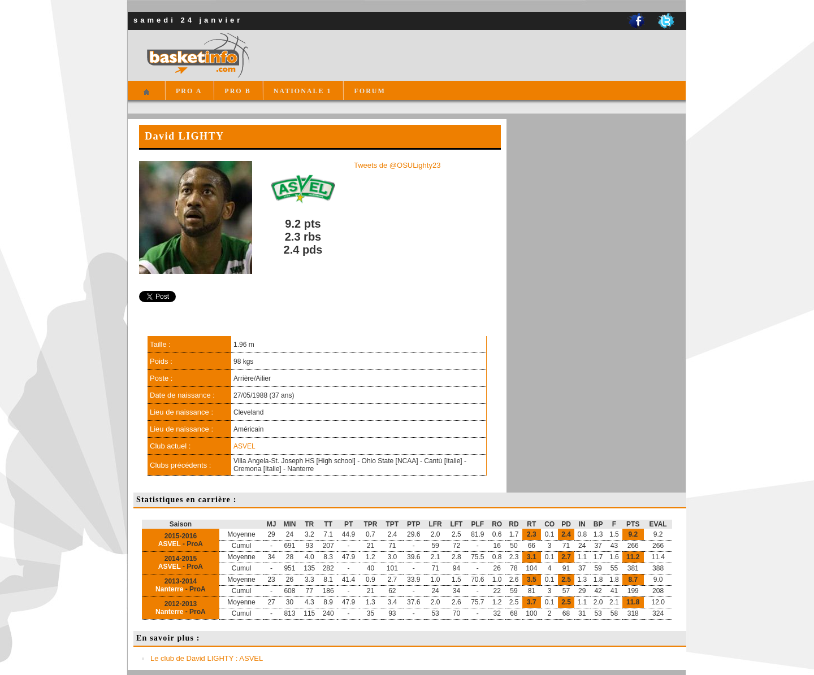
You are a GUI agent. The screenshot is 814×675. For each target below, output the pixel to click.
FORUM (369, 91)
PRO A (189, 91)
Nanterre (169, 589)
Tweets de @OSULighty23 (397, 165)
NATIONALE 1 (303, 91)
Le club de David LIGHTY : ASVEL (206, 658)
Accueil (146, 97)
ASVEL (244, 446)
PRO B (237, 91)
